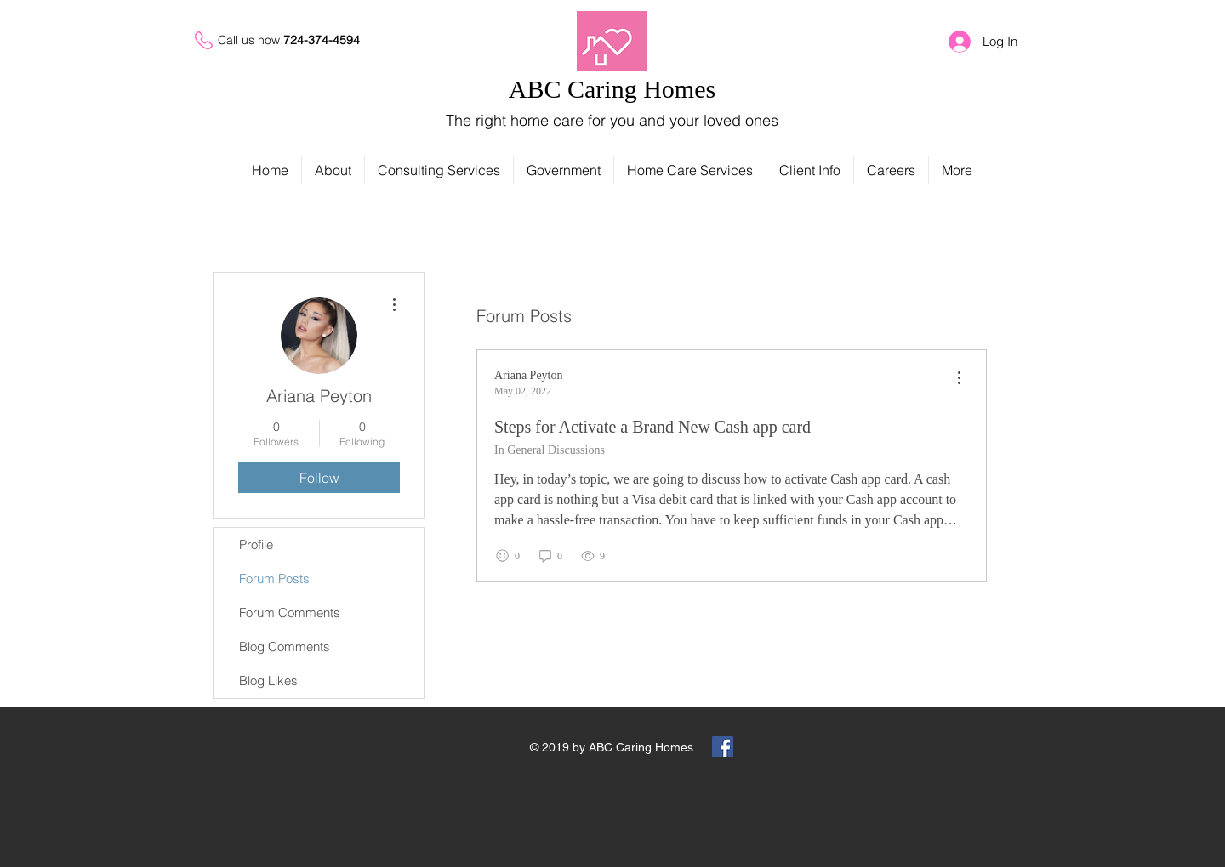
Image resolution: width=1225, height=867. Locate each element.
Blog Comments (284, 646)
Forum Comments (289, 612)
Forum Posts (274, 578)
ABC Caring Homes (612, 89)
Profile (256, 544)
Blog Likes (268, 680)
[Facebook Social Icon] (722, 746)
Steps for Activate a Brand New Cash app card (652, 426)
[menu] (959, 378)
